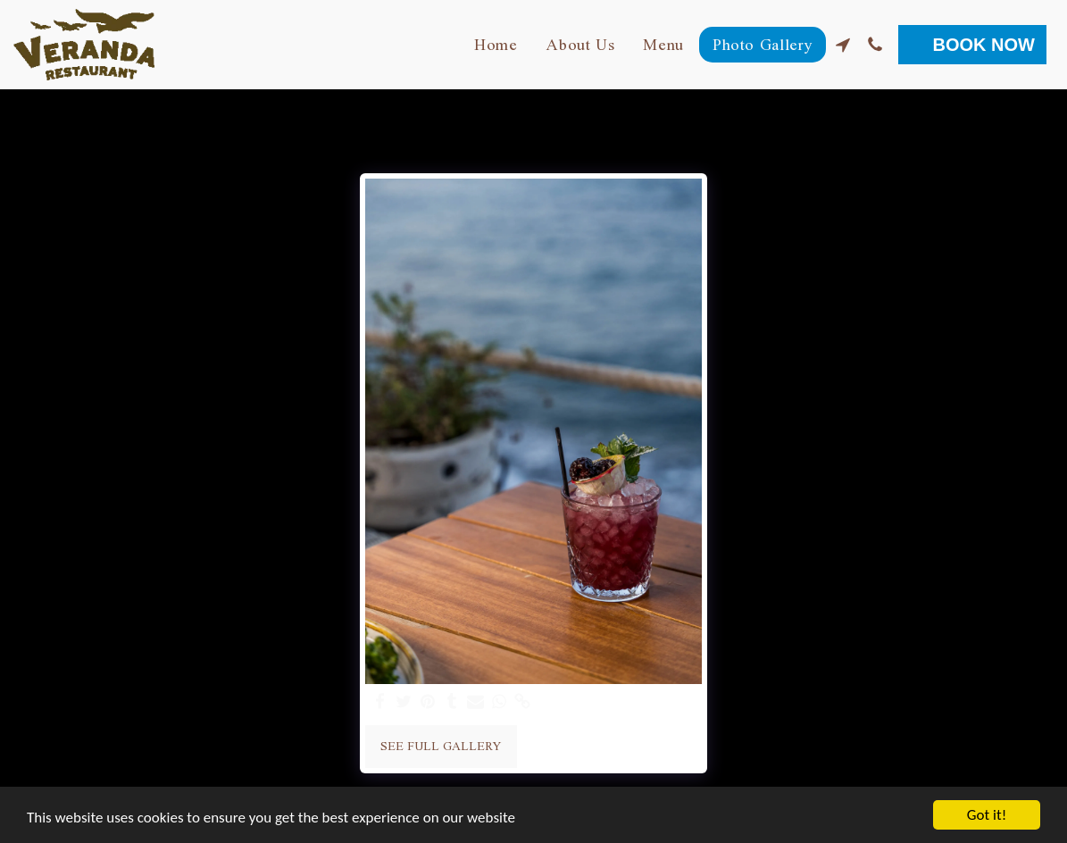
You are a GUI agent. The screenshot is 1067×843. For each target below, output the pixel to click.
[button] (843, 45)
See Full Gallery (440, 746)
